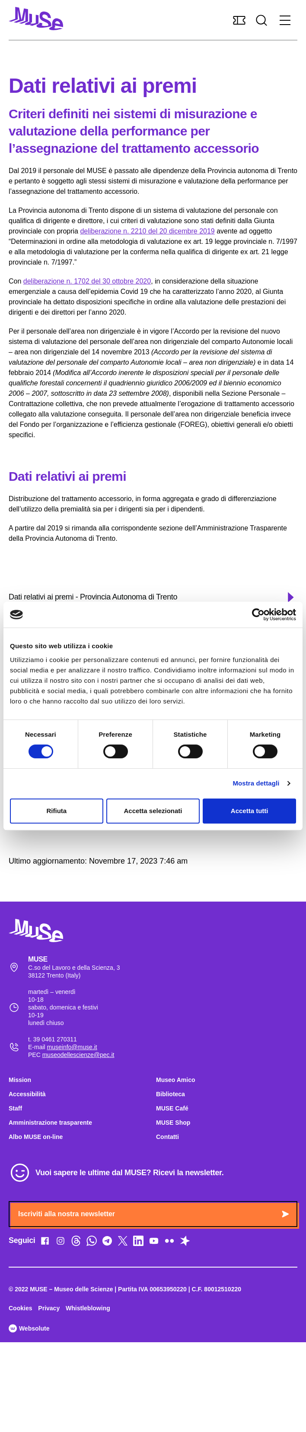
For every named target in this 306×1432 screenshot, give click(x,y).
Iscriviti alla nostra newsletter (153, 1214)
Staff (15, 1108)
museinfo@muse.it (72, 1047)
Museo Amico (175, 1079)
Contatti (167, 1136)
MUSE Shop (173, 1122)
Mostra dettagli (256, 783)
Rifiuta (56, 810)
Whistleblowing (88, 1308)
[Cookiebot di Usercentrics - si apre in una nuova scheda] (258, 614)
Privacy (49, 1308)
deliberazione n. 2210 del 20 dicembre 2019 (147, 231)
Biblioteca (170, 1094)
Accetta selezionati (153, 810)
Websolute (29, 1328)
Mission (20, 1079)
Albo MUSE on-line (36, 1136)
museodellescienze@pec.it (78, 1054)
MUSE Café (172, 1108)
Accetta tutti (249, 810)
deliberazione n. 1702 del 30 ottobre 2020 (87, 281)
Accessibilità (27, 1094)
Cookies (20, 1308)
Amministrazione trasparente (50, 1122)
